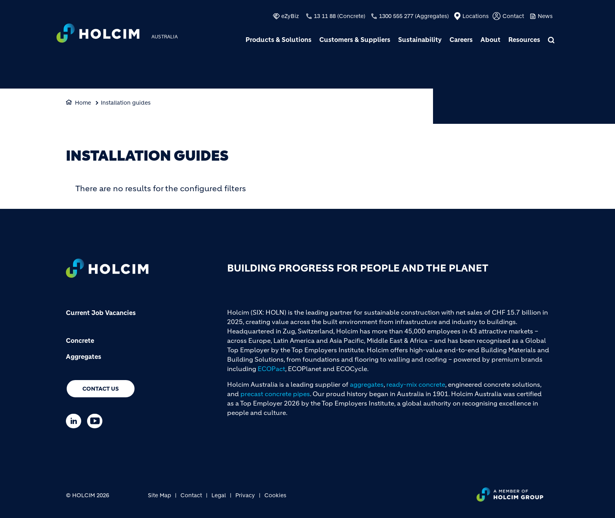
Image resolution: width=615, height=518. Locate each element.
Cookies (275, 495)
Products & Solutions (278, 39)
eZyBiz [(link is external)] (290, 16)
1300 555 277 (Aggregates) (414, 16)
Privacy (245, 495)
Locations (475, 16)
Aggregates (83, 356)
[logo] (98, 34)
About (490, 39)
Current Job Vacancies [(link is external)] (101, 313)
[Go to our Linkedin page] (75, 421)
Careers (461, 39)
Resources (524, 39)
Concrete (80, 340)
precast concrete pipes (275, 394)
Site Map (159, 495)
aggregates (367, 384)
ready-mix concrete (415, 384)
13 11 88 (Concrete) (339, 16)
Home (83, 102)
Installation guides (126, 102)
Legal (218, 495)
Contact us (100, 388)
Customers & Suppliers (354, 39)
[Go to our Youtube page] (96, 421)
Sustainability (420, 39)
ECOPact (271, 369)
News (545, 16)
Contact (513, 16)
